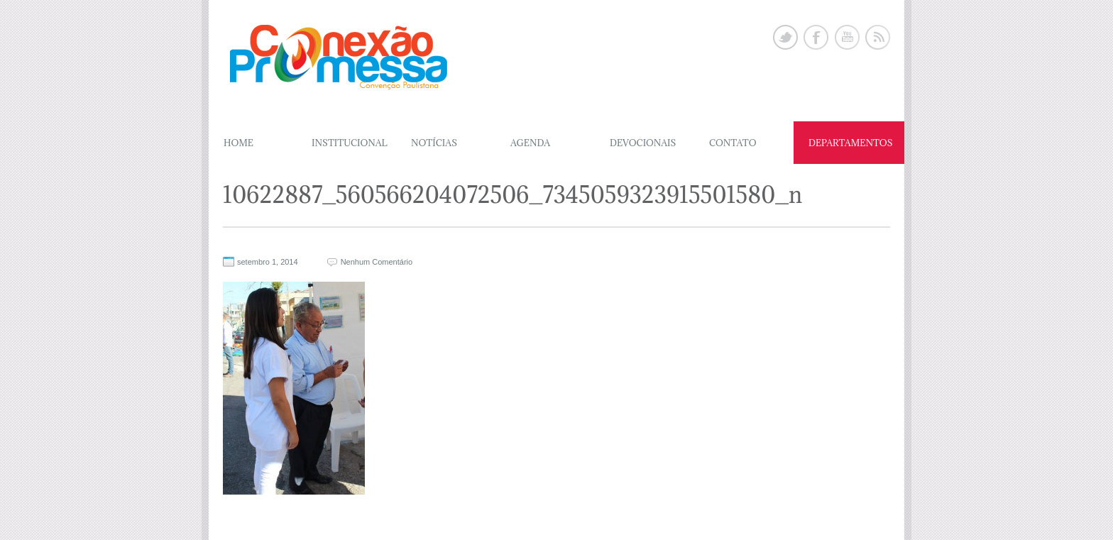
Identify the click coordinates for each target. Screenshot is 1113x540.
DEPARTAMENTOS (850, 142)
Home (238, 142)
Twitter (785, 37)
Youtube (847, 37)
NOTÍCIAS (434, 142)
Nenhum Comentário (377, 262)
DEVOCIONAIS (643, 142)
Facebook (816, 37)
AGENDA (530, 142)
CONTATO (733, 142)
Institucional (350, 142)
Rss (877, 37)
